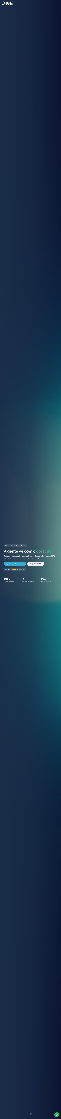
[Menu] (57, 3)
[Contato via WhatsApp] (56, 1114)
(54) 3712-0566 (36, 564)
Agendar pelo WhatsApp (15, 564)
